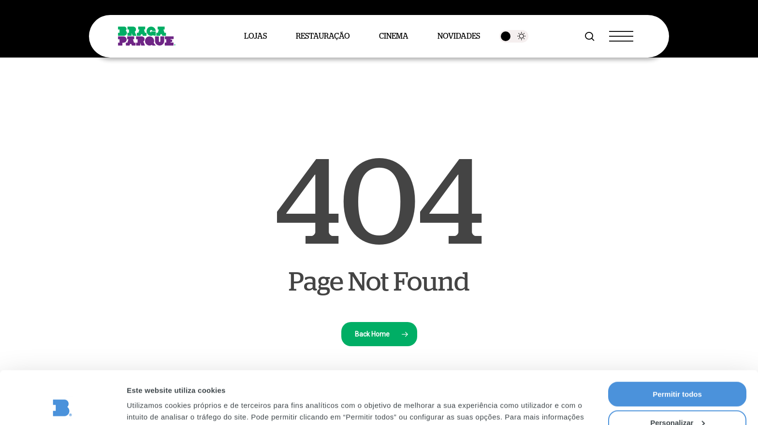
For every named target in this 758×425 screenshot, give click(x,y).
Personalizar (677, 373)
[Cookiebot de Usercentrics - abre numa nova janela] (62, 406)
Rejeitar (677, 401)
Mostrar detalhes (156, 405)
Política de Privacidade (341, 379)
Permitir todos (677, 344)
